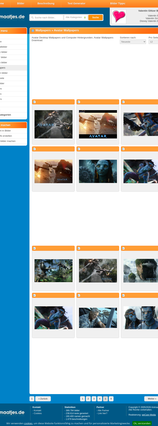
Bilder (20, 3)
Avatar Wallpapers (66, 30)
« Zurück (43, 399)
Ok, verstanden (141, 423)
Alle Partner (103, 410)
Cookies (38, 413)
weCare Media (149, 415)
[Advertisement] (90, 72)
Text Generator (77, 3)
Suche (95, 17)
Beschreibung (46, 3)
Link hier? (102, 413)
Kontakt (37, 410)
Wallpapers (43, 30)
